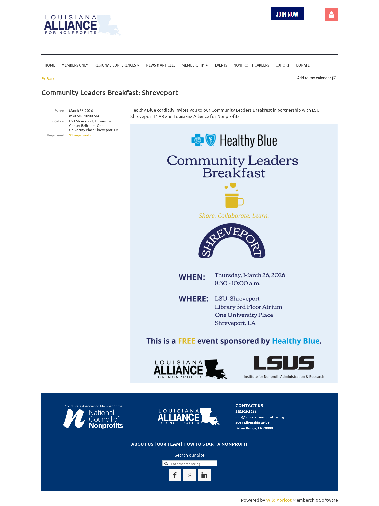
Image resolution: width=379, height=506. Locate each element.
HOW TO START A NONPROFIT (215, 444)
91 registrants (80, 135)
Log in (331, 14)
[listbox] (317, 78)
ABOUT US (142, 444)
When (59, 110)
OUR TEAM (168, 444)
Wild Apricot (279, 499)
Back (50, 78)
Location (57, 121)
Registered (55, 135)
